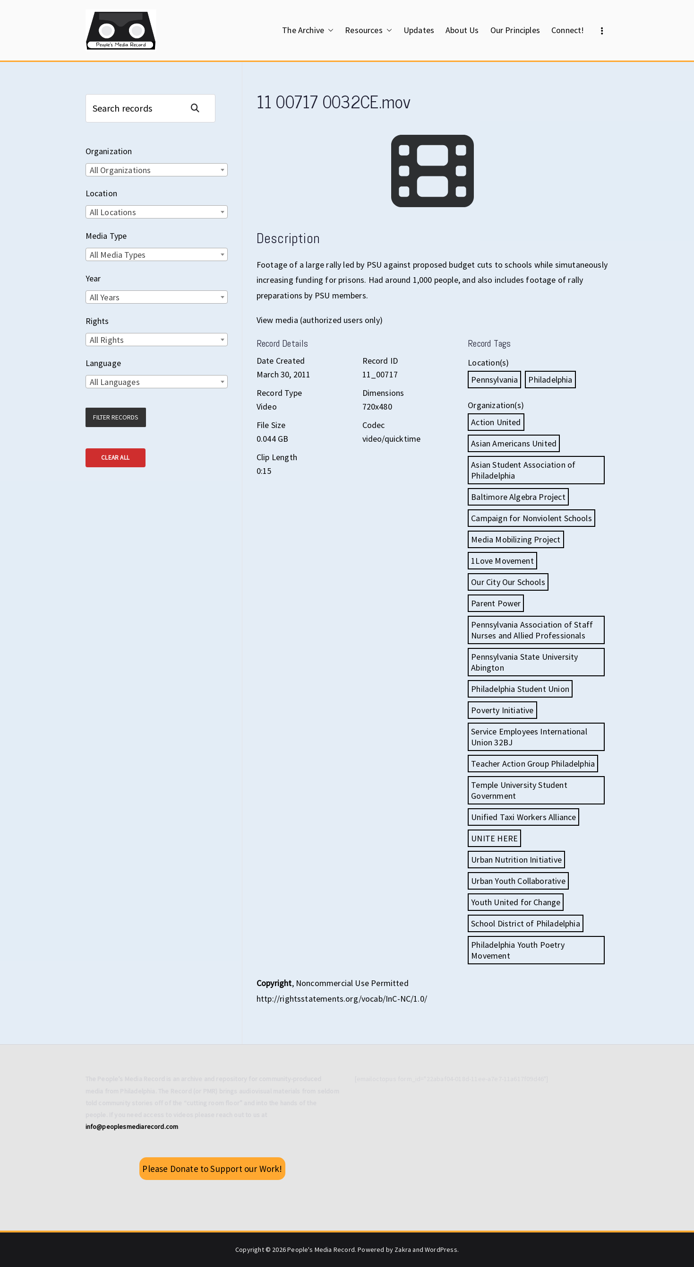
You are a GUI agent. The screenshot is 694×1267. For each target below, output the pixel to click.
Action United (496, 422)
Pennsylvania (494, 379)
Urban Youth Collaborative (518, 880)
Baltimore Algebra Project (518, 496)
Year (93, 278)
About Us (462, 30)
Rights (97, 320)
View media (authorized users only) (320, 320)
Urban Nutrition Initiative (516, 859)
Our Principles (515, 30)
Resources (368, 30)
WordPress (441, 1249)
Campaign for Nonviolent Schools (531, 518)
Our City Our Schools (508, 582)
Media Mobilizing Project (515, 539)
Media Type (106, 235)
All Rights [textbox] (107, 339)
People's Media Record (321, 1249)
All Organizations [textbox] (120, 170)
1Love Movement (502, 560)
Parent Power (496, 603)
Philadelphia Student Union (520, 688)
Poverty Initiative (502, 710)
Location (101, 193)
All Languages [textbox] (115, 381)
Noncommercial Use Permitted (352, 983)
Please (212, 1168)
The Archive (308, 30)
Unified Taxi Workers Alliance (523, 817)
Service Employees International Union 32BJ (529, 737)
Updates (418, 30)
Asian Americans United (514, 443)
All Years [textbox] (105, 297)
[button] (329, 30)
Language (103, 363)
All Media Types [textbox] (118, 254)
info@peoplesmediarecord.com (132, 1126)
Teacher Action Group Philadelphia (533, 763)
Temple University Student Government (519, 790)
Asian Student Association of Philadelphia (523, 470)
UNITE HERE (494, 838)
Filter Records (115, 417)
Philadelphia (550, 379)
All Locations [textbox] (113, 212)
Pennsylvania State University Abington (524, 662)
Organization (109, 151)
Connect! (567, 30)
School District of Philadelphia (525, 923)
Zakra (402, 1249)
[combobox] (157, 169)
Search (199, 108)
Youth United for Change (515, 902)
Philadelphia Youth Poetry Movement (518, 950)
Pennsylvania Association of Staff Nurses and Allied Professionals (532, 630)
